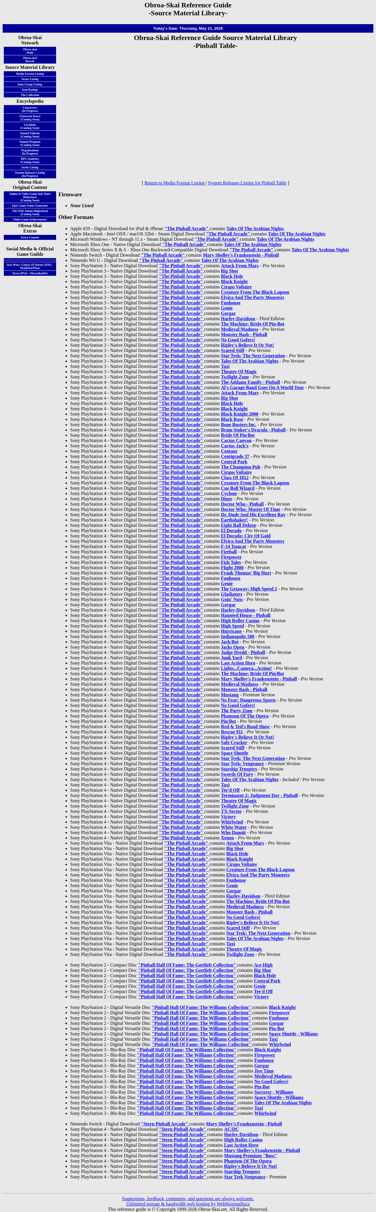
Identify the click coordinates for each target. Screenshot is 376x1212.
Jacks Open (232, 647)
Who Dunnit (233, 832)
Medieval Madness (239, 329)
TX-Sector (231, 811)
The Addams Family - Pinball (250, 382)
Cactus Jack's (235, 445)
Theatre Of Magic (239, 371)
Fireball (229, 551)
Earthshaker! (234, 519)
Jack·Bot (230, 641)
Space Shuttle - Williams (293, 1033)
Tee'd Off (230, 790)
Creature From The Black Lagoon (255, 292)
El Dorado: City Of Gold (246, 535)
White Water (234, 827)
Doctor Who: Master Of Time (250, 509)
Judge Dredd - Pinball (243, 652)
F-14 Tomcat (233, 546)
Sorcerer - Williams (273, 1092)
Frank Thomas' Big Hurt (246, 572)
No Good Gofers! (238, 339)
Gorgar (228, 313)
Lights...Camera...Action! (246, 668)
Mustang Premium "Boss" (250, 1155)
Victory (228, 816)
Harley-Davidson (238, 318)
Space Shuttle (234, 753)
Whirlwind (232, 821)
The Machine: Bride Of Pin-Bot (252, 323)
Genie (227, 308)
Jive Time (264, 1070)
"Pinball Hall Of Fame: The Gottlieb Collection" (187, 964)
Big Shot (229, 270)
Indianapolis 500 (237, 636)
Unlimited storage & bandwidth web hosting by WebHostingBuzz (188, 1203)
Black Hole (232, 276)
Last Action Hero (238, 662)
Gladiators (231, 594)
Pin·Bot (228, 721)
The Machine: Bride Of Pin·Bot (252, 673)
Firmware (70, 194)
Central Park (234, 461)
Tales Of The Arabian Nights (255, 228)
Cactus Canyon (236, 440)
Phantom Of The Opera (244, 715)
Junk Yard (231, 657)
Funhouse (231, 302)
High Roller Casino (240, 620)
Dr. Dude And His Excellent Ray (253, 514)
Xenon (227, 837)
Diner (226, 498)
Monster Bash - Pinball (244, 334)
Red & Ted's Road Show (245, 726)
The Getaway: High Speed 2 (249, 588)
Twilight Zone (235, 376)
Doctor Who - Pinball (242, 504)
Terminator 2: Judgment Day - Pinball (259, 795)
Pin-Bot (276, 1028)
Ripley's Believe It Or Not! (247, 345)
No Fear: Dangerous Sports (248, 700)
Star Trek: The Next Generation (253, 355)
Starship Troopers (239, 768)
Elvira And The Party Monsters (252, 297)
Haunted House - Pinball (245, 615)
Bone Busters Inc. (238, 424)
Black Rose (232, 419)
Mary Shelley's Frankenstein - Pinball (241, 255)
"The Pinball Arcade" (186, 228)
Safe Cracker (234, 742)
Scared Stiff (232, 350)
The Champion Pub (240, 466)
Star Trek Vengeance (245, 1176)
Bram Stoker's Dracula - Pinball (253, 429)
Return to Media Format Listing (174, 182)
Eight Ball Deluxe (238, 525)
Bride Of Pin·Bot (238, 435)
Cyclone (229, 493)
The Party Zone (237, 710)
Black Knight (234, 281)
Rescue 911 (232, 731)
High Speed (232, 625)
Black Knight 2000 (239, 413)
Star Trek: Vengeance (242, 763)
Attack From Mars (240, 265)
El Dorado (231, 530)
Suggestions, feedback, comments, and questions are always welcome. (188, 1198)
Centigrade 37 (235, 456)
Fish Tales (231, 562)
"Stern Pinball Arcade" (165, 1123)
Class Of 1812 (235, 477)
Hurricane (231, 631)
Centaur (229, 451)
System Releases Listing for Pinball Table (247, 182)
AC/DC (231, 1129)
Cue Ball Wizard (237, 488)
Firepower (231, 556)
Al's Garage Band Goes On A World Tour (262, 387)
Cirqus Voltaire (236, 286)
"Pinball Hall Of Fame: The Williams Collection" (202, 1007)
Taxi (225, 366)
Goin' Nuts (232, 599)
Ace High (263, 964)
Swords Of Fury (237, 774)
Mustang (230, 694)
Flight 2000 (232, 567)
